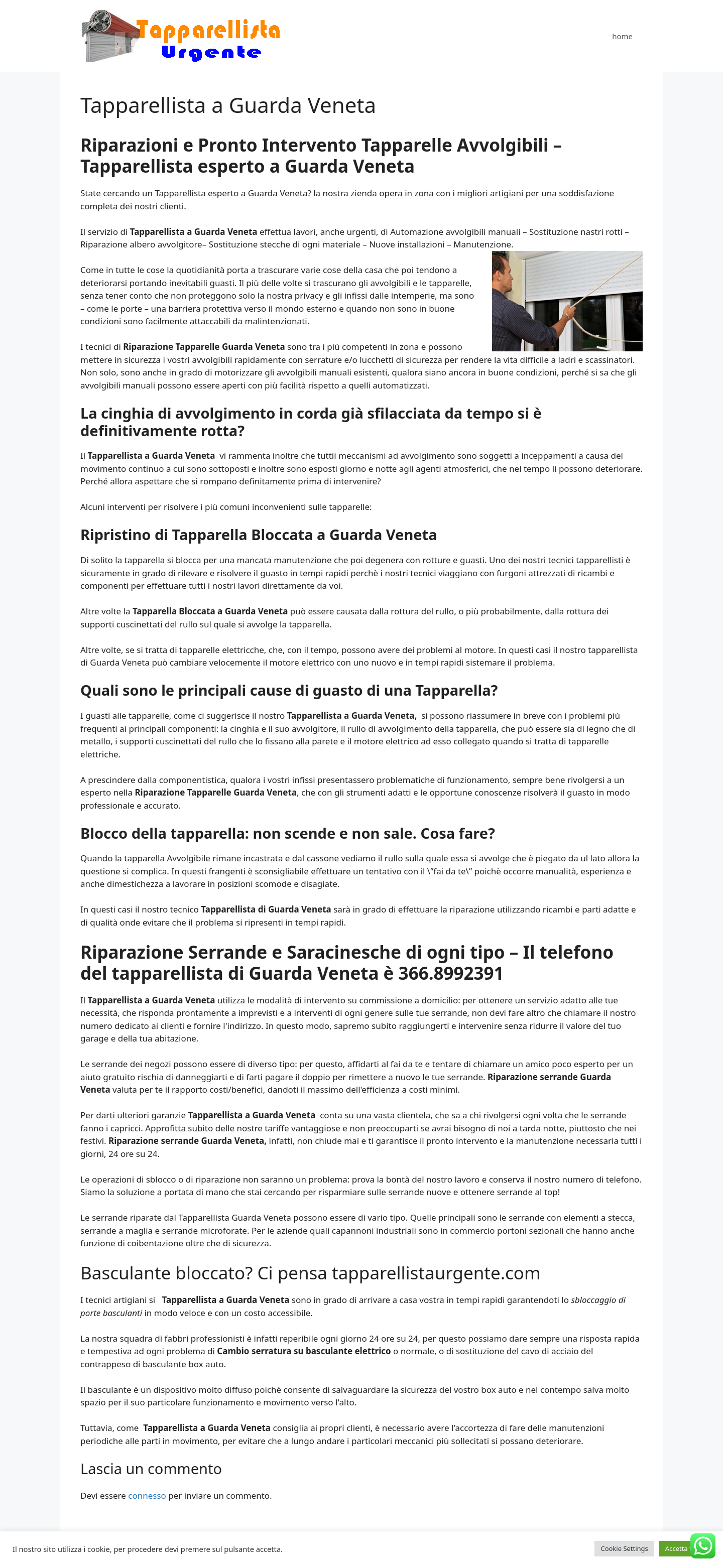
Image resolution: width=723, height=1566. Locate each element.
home (622, 36)
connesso (147, 1495)
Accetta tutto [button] (684, 1548)
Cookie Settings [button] (624, 1548)
